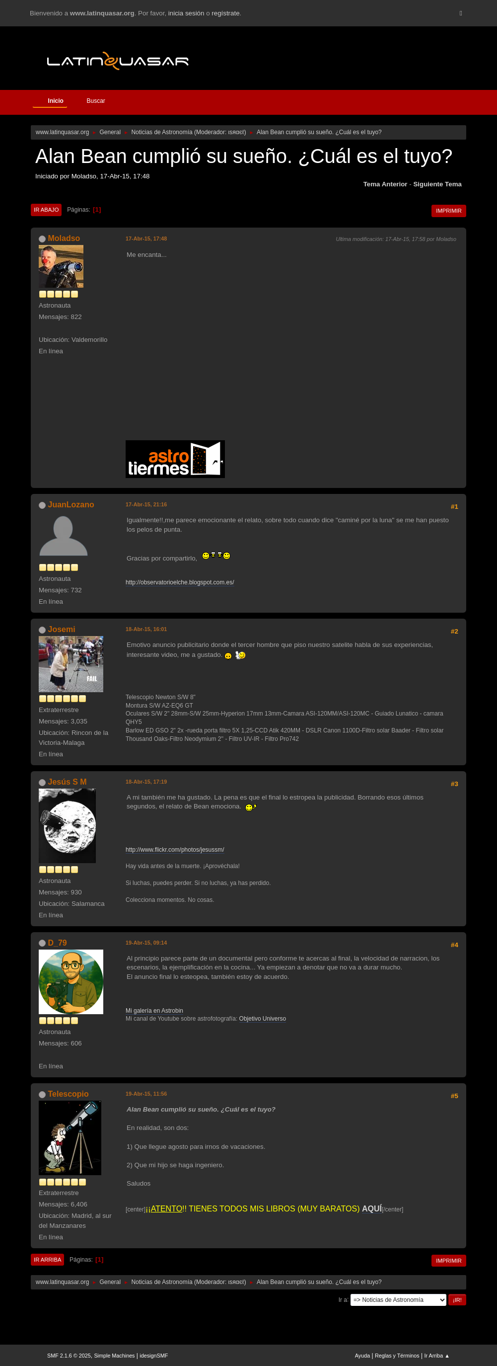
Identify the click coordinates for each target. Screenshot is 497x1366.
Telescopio (68, 1094)
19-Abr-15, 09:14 (146, 943)
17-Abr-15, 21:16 (146, 504)
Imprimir (449, 211)
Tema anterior (385, 184)
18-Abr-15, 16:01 (146, 629)
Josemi (61, 629)
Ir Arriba (47, 1260)
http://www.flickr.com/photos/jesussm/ (175, 849)
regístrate (225, 13)
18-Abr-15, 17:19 (146, 782)
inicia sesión (186, 13)
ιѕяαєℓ (236, 132)
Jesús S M (67, 782)
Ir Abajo (46, 210)
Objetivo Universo (262, 1018)
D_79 (57, 943)
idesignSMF (154, 1356)
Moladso (64, 238)
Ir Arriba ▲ (436, 1356)
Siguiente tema (437, 184)
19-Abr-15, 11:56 (146, 1094)
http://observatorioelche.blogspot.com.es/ (180, 582)
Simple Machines (114, 1356)
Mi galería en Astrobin (154, 1010)
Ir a (343, 1299)
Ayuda (362, 1356)
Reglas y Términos (397, 1356)
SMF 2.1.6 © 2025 (69, 1356)
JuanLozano (71, 504)
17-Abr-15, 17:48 (146, 238)
